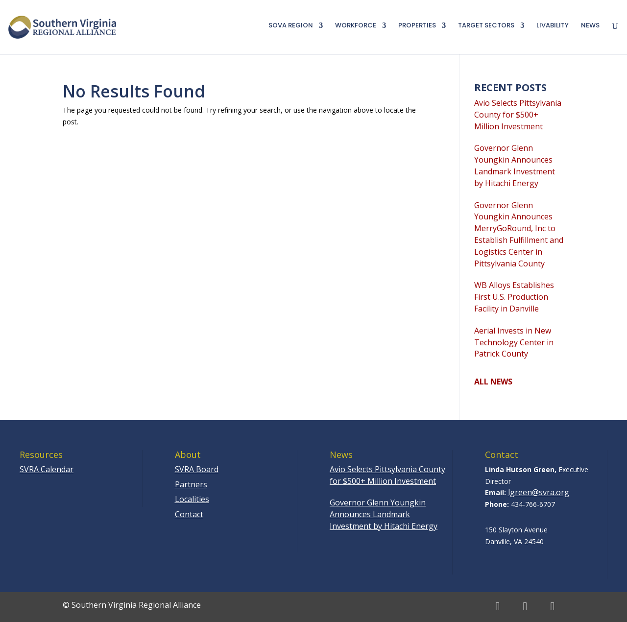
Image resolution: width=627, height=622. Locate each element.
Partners (191, 484)
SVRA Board (196, 469)
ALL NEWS (493, 381)
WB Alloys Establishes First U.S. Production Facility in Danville (514, 297)
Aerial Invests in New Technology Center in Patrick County (514, 342)
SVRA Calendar (46, 469)
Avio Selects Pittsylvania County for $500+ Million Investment (517, 114)
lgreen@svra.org (538, 492)
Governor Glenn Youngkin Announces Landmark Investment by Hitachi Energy (514, 165)
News (590, 26)
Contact (189, 514)
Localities (192, 499)
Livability (552, 26)
